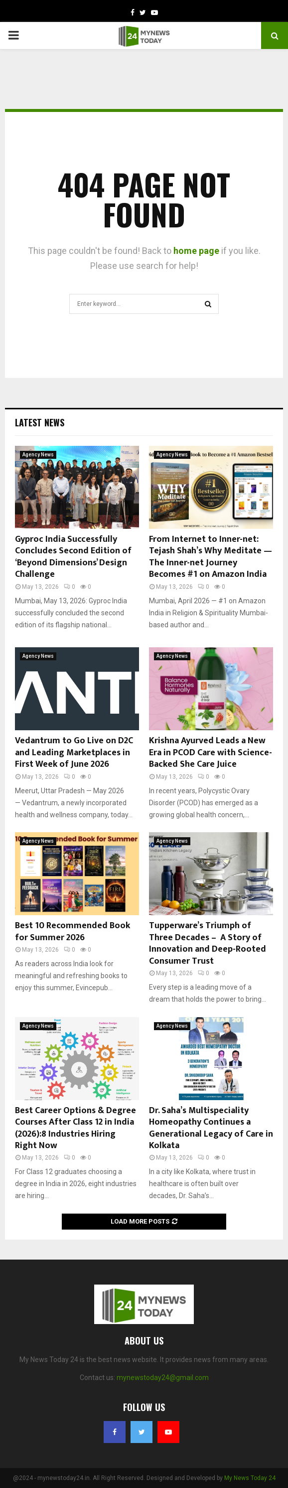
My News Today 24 (250, 1478)
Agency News (38, 454)
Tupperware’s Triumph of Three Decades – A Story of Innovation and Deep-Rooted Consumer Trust (207, 943)
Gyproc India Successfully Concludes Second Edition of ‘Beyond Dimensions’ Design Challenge (73, 557)
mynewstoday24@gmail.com (163, 1378)
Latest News (39, 422)
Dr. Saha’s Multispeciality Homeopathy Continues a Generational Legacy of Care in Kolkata (211, 1128)
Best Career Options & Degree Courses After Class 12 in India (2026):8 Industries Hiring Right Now (75, 1128)
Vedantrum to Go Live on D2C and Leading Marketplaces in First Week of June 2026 (74, 752)
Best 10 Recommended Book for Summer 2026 (72, 931)
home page (196, 250)
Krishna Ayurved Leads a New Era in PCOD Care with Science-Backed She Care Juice (210, 752)
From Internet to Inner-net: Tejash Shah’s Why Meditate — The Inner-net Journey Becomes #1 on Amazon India (210, 557)
